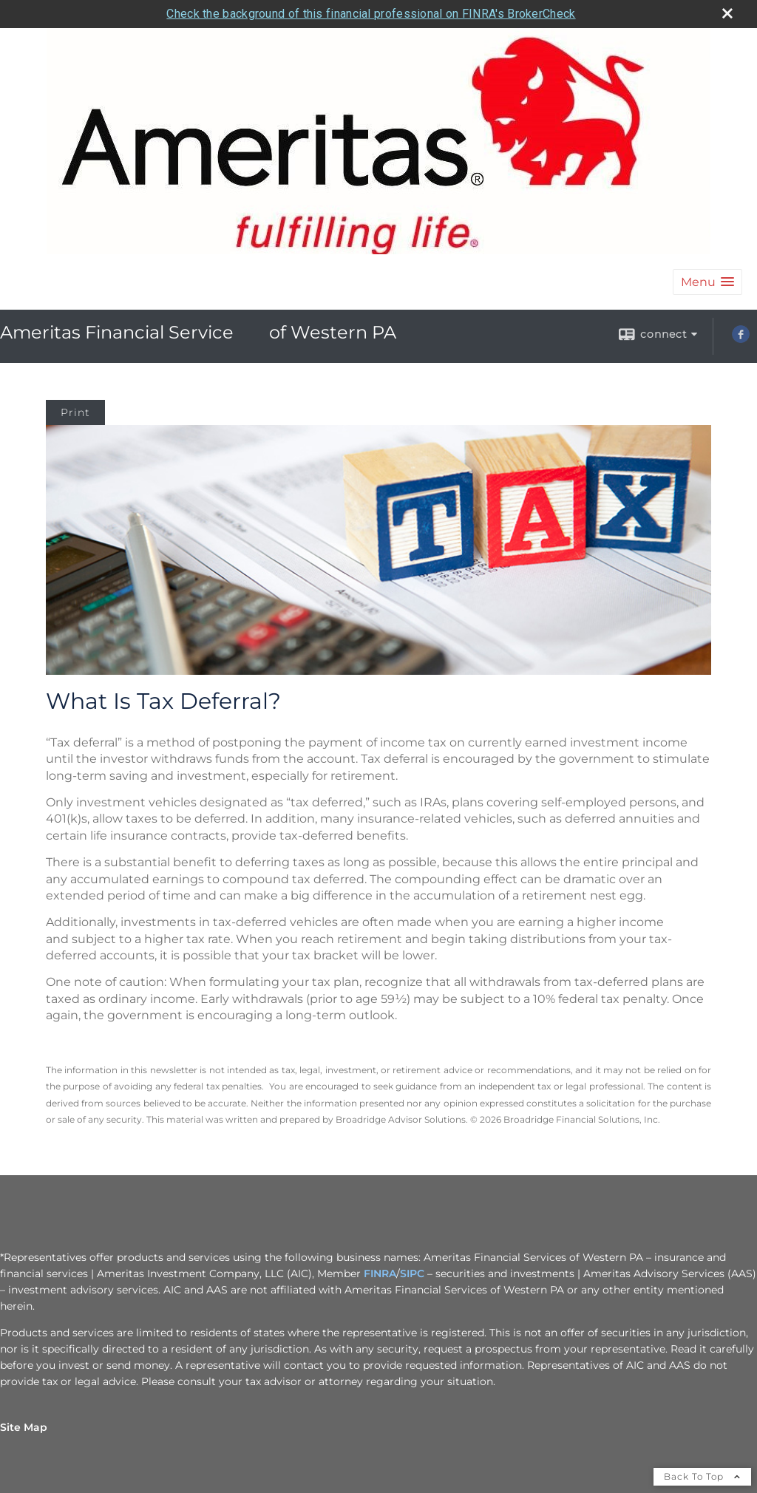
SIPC (412, 1273)
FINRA (380, 1273)
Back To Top (702, 1476)
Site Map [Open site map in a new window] (23, 1427)
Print (75, 412)
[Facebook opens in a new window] (741, 339)
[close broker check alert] (727, 13)
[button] (707, 282)
